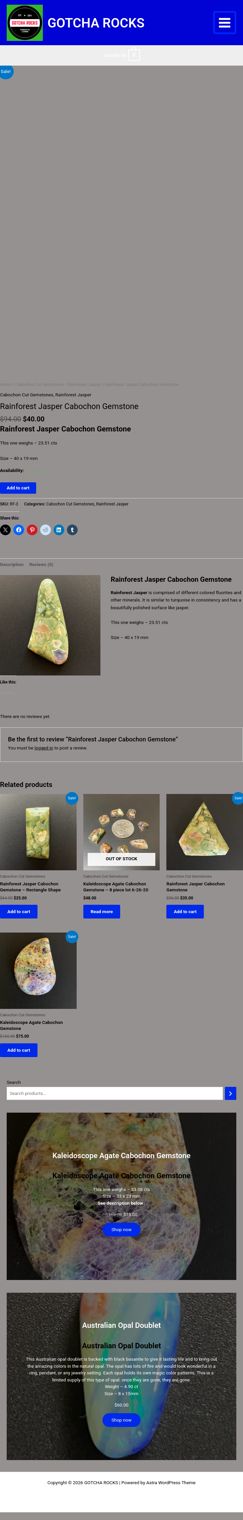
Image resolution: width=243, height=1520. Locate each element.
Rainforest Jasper (84, 392)
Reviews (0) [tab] (41, 572)
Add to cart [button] (20, 920)
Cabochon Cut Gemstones (39, 392)
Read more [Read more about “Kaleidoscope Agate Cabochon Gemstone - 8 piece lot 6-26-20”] (104, 920)
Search (14, 1093)
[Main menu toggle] (224, 26)
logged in (43, 755)
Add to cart (18, 495)
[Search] (230, 1104)
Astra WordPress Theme (170, 1493)
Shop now (121, 1240)
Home (5, 392)
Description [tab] (11, 572)
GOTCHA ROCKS (115, 26)
